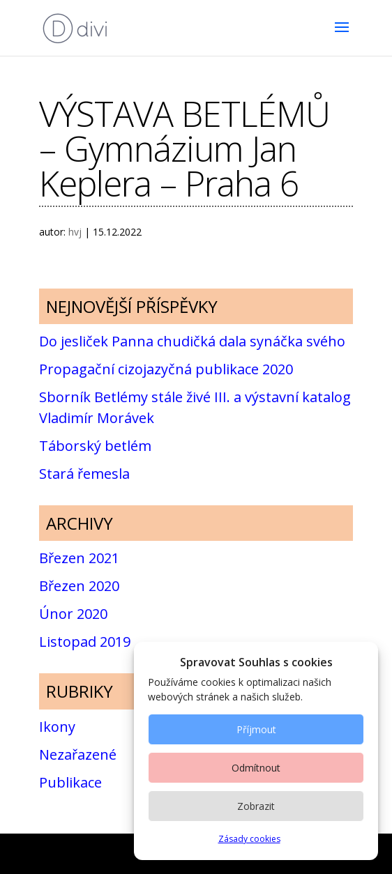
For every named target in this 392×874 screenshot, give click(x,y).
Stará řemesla (84, 473)
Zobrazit (256, 806)
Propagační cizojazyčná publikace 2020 (166, 369)
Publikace (70, 782)
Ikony (57, 726)
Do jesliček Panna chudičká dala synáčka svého (192, 341)
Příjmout (256, 729)
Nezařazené (77, 754)
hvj (75, 231)
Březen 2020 (79, 585)
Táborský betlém (95, 445)
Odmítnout (256, 767)
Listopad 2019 (84, 641)
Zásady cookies (249, 839)
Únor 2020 (73, 613)
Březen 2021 (79, 558)
